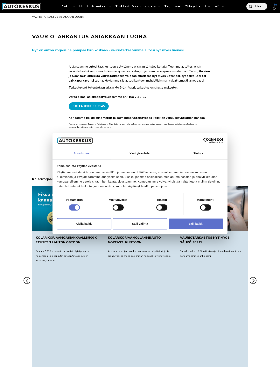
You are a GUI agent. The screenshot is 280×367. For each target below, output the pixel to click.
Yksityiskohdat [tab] (140, 153)
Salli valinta (140, 223)
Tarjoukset (173, 6)
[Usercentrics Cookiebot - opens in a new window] (206, 140)
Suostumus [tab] (82, 153)
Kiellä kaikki (84, 223)
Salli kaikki (195, 223)
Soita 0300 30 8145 (89, 106)
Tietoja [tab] (198, 153)
